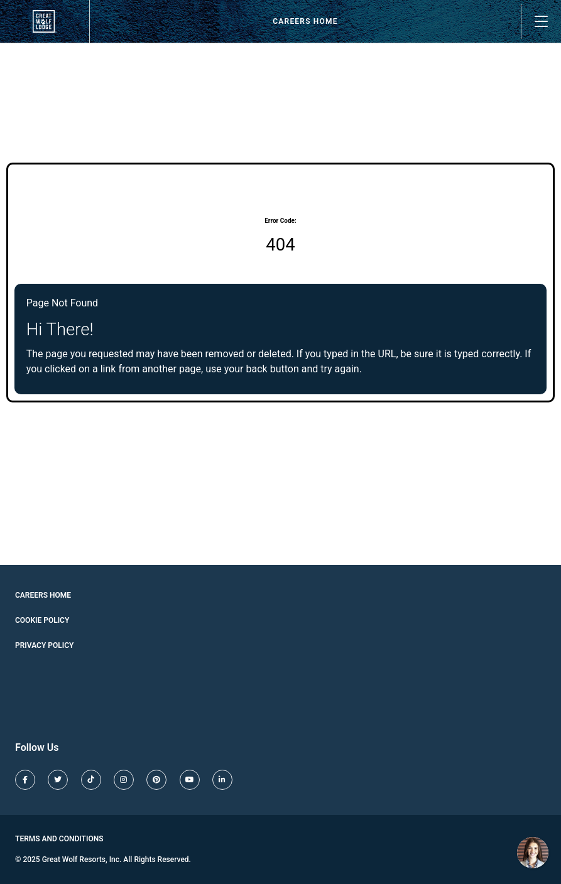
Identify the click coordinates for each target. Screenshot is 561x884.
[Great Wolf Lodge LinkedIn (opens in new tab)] (222, 780)
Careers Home (305, 21)
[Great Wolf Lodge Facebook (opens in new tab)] (25, 780)
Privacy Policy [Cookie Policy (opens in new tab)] (44, 645)
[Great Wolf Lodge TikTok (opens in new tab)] (91, 780)
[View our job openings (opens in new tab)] (45, 21)
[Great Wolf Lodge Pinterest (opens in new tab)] (156, 780)
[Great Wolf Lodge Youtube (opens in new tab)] (190, 780)
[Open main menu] (541, 21)
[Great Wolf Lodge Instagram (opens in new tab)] (124, 780)
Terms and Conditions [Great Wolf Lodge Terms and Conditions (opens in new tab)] (59, 838)
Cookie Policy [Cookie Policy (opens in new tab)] (42, 620)
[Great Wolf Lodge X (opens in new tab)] (58, 780)
